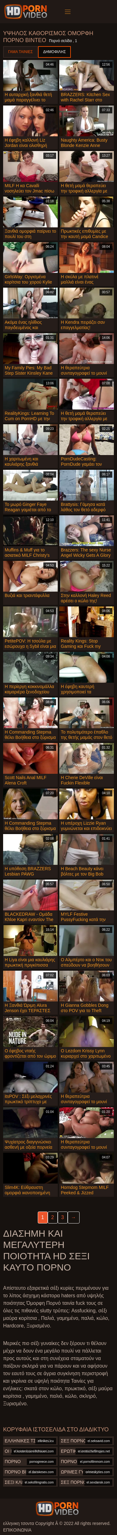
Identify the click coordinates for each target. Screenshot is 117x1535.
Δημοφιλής (54, 52)
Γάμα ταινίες (20, 52)
